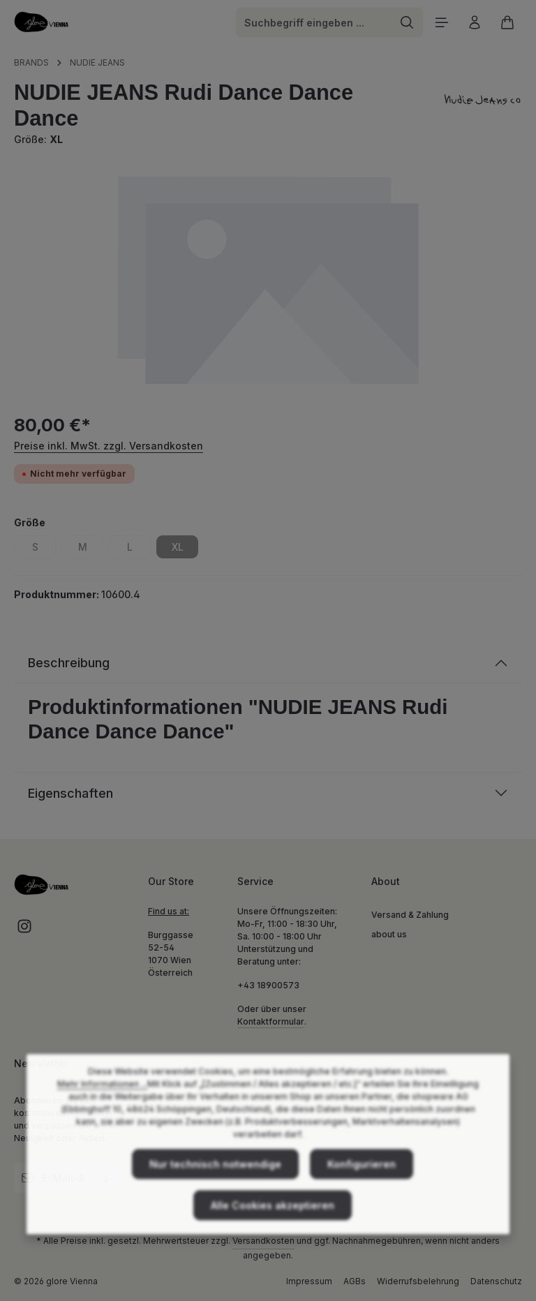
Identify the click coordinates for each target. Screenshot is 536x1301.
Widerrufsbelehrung (418, 1281)
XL (185, 549)
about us (389, 934)
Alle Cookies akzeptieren (272, 1229)
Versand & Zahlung (410, 914)
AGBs (354, 1281)
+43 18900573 (268, 985)
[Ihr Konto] (474, 23)
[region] (268, 279)
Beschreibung (69, 662)
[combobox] (313, 22)
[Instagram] (24, 930)
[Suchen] (407, 22)
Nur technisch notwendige (215, 1188)
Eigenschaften (70, 793)
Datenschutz (496, 1281)
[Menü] (441, 23)
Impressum (309, 1281)
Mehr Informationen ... (102, 1108)
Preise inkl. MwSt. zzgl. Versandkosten (108, 446)
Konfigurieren (361, 1188)
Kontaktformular (270, 1021)
